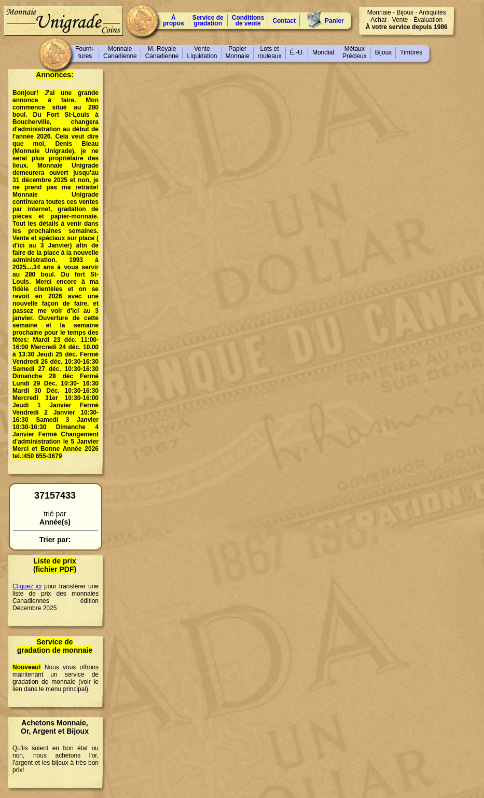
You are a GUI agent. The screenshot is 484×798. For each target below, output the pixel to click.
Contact (284, 20)
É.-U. (297, 52)
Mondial (323, 52)
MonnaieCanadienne (120, 52)
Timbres (411, 52)
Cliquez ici (27, 586)
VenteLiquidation (202, 52)
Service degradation (208, 20)
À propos (173, 20)
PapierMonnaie (238, 52)
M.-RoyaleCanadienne (162, 52)
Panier (334, 20)
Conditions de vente (248, 20)
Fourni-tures (85, 52)
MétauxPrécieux (354, 52)
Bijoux (383, 52)
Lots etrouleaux (270, 52)
